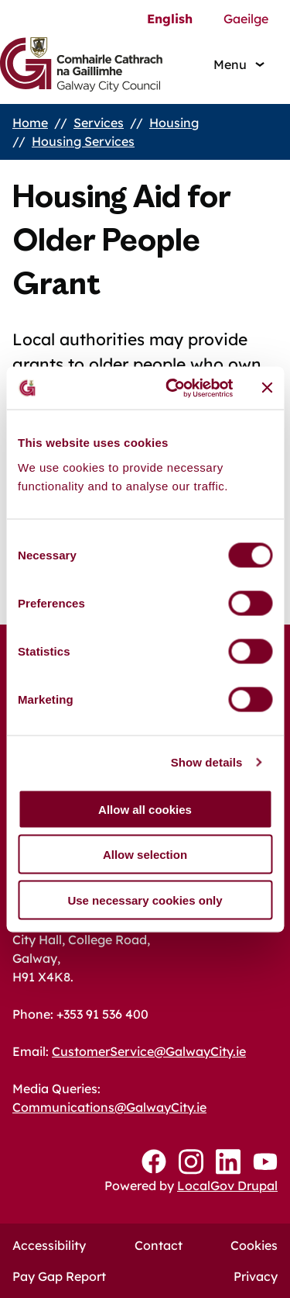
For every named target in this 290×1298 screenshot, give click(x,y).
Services (98, 122)
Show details (207, 762)
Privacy (256, 1276)
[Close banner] (266, 387)
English (170, 18)
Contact (159, 1245)
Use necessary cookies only (144, 899)
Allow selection (145, 854)
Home (30, 122)
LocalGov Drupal (227, 1185)
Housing (174, 122)
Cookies (254, 1245)
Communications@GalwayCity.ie (109, 1107)
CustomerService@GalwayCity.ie (149, 1051)
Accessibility (49, 1245)
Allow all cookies (145, 808)
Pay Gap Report (59, 1276)
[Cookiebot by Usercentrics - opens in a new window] (173, 388)
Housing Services (83, 141)
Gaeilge (245, 18)
